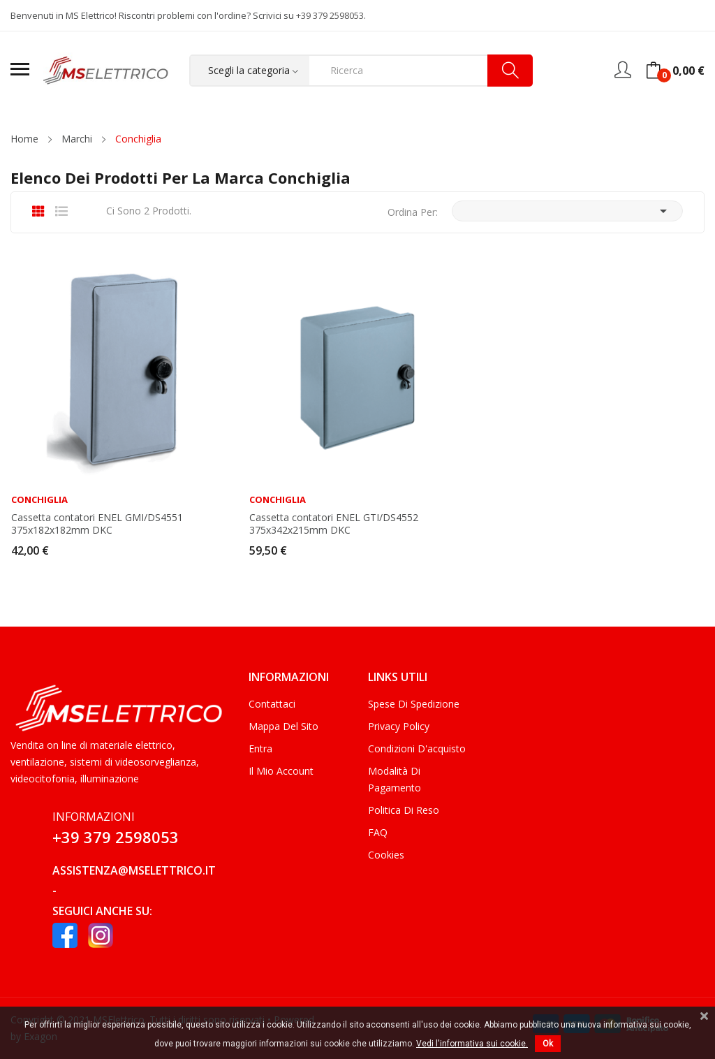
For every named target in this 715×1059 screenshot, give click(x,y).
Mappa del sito (283, 726)
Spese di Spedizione (413, 703)
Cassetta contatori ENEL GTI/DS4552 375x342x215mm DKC (333, 523)
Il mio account (281, 770)
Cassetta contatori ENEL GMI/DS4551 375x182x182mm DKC (97, 523)
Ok (548, 1044)
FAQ (378, 832)
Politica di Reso (403, 810)
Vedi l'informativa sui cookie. (472, 1044)
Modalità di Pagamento (394, 779)
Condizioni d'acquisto (417, 748)
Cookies (386, 854)
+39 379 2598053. (331, 15)
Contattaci (272, 703)
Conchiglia (39, 499)
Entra (260, 748)
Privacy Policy (398, 726)
